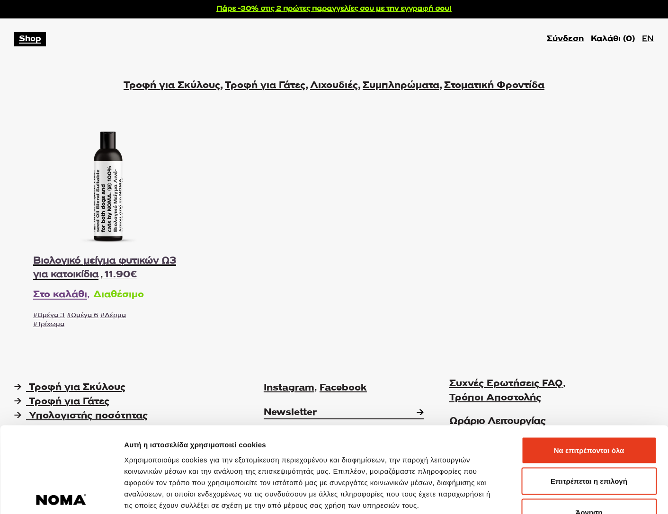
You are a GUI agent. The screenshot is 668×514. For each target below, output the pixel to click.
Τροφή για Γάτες (265, 85)
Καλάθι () (613, 39)
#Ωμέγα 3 (49, 315)
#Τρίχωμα (48, 324)
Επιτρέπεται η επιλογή (589, 421)
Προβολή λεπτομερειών (562, 495)
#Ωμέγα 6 (82, 315)
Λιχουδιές (334, 85)
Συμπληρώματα (401, 85)
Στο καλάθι (60, 295)
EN (648, 39)
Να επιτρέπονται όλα (589, 390)
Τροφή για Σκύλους (172, 85)
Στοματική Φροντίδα (494, 85)
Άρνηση (588, 452)
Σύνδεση (565, 39)
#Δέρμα (113, 315)
